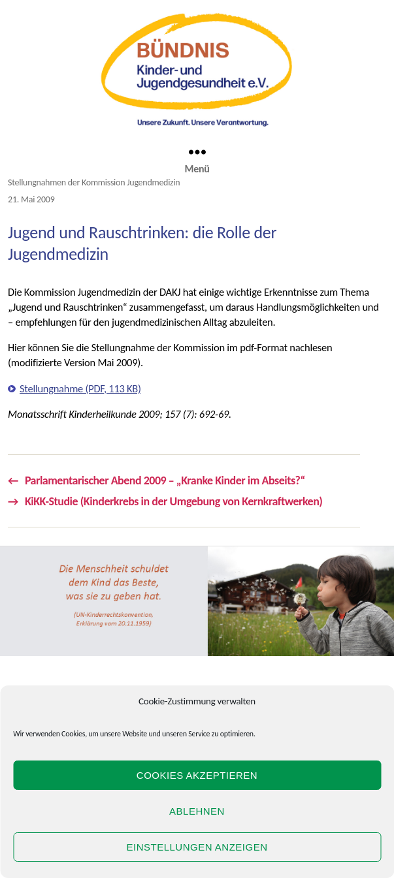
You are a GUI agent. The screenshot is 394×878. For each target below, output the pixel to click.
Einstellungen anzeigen (196, 847)
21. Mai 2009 (31, 199)
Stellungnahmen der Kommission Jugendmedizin (94, 182)
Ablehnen (197, 811)
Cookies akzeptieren (197, 775)
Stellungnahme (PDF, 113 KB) (80, 388)
